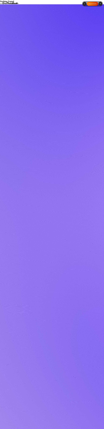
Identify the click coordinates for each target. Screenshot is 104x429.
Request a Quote (92, 3)
